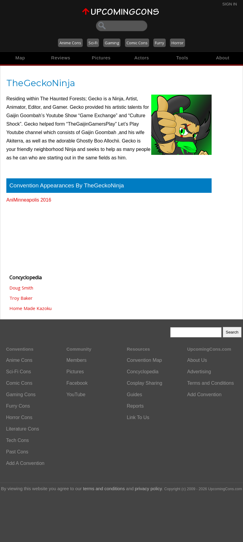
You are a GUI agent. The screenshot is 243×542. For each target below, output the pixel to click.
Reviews (60, 57)
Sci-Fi (93, 42)
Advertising (199, 371)
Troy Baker (21, 298)
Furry (159, 42)
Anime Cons (70, 42)
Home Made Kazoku (30, 308)
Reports (135, 406)
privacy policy (148, 488)
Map (20, 57)
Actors (141, 57)
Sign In (229, 4)
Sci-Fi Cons (18, 371)
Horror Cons (19, 417)
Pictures (101, 57)
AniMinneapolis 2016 (28, 199)
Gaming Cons (21, 394)
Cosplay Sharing (144, 383)
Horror (177, 42)
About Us (197, 360)
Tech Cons (17, 440)
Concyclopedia (142, 371)
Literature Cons (22, 428)
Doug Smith (21, 288)
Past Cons (17, 451)
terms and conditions (104, 488)
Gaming (112, 42)
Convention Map (144, 360)
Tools (182, 57)
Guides (134, 394)
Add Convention (204, 394)
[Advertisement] (36, 236)
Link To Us (138, 417)
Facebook (77, 383)
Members (76, 360)
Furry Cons (18, 406)
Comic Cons (137, 42)
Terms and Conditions (210, 383)
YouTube (75, 394)
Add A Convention (25, 463)
